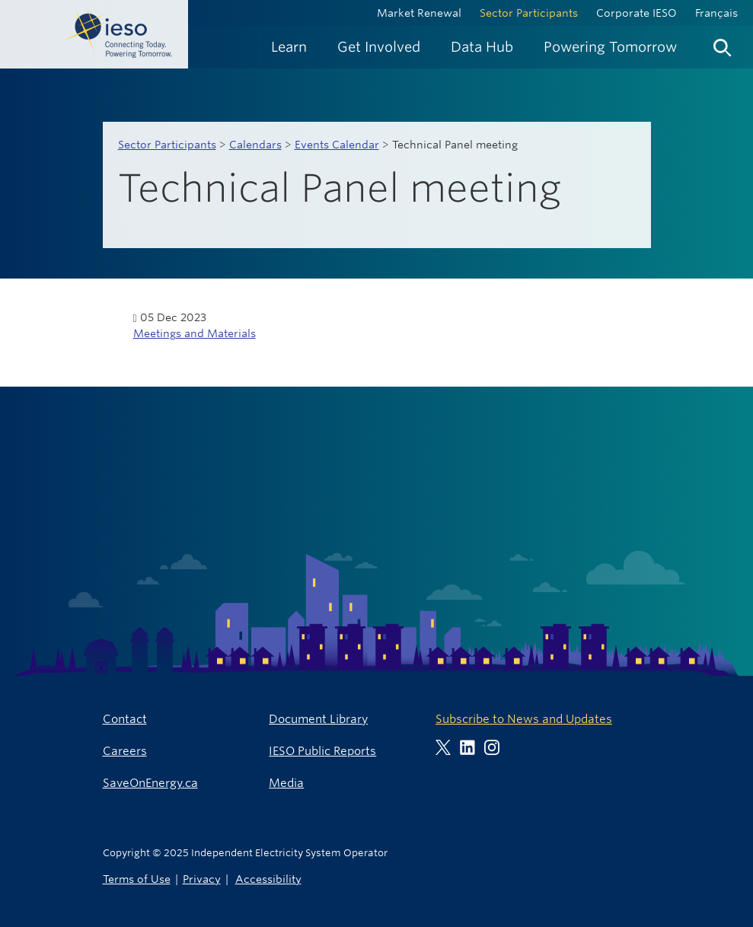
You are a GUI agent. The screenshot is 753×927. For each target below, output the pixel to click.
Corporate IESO (636, 13)
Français (716, 13)
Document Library (318, 719)
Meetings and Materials (194, 333)
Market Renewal (419, 13)
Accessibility (268, 878)
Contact (125, 719)
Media (286, 783)
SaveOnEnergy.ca (150, 783)
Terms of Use (137, 878)
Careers (125, 751)
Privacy (202, 878)
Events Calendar (337, 145)
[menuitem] (289, 47)
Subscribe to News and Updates (524, 719)
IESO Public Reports (322, 751)
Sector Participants (529, 13)
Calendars (255, 145)
